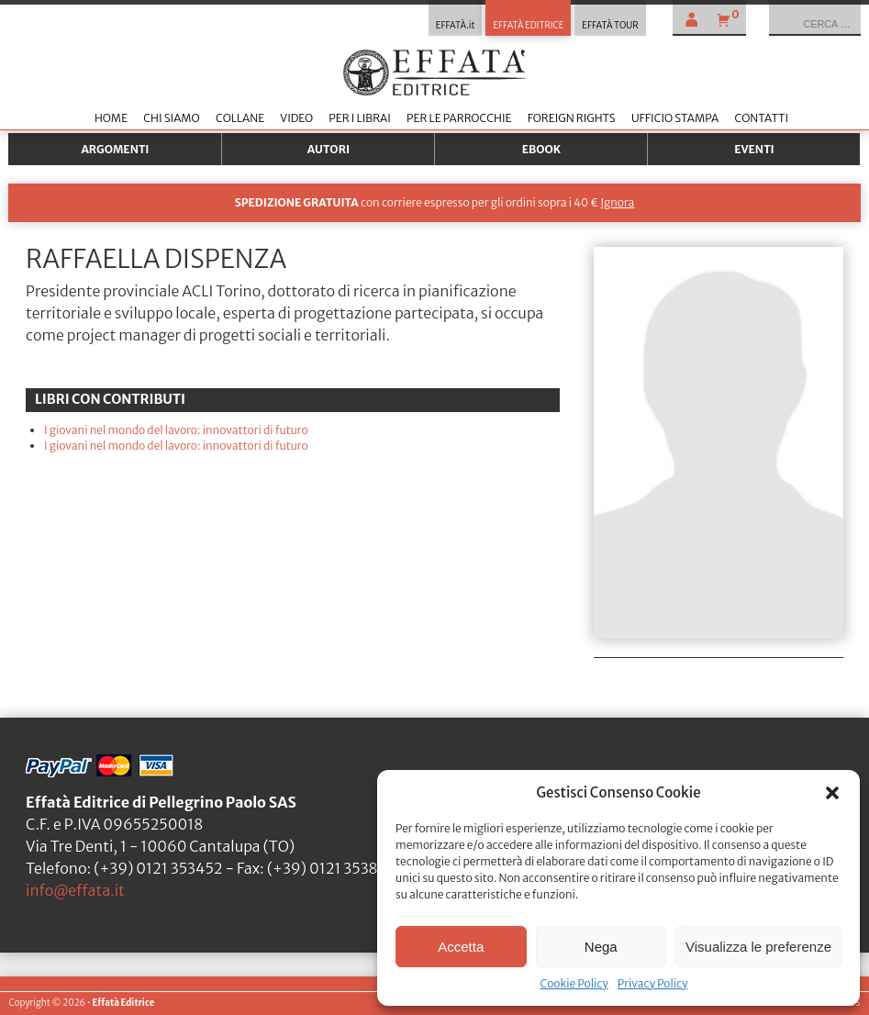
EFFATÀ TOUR (610, 25)
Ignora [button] (617, 202)
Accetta (461, 946)
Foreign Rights (572, 118)
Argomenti (115, 149)
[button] (832, 793)
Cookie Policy (573, 983)
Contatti (761, 118)
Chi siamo (171, 118)
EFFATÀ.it (455, 25)
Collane (240, 118)
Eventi (754, 149)
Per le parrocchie (459, 118)
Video (296, 118)
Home (111, 118)
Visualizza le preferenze (758, 946)
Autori (328, 149)
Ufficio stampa (675, 118)
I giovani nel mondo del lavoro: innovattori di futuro (176, 430)
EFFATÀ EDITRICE (528, 25)
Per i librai (360, 118)
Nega (601, 946)
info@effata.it (75, 890)
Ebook (541, 149)
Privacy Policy (653, 983)
